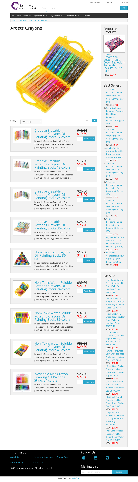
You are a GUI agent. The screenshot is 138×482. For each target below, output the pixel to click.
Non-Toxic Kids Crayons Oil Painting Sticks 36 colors (52, 255)
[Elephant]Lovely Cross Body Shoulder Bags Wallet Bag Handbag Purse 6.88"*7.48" (115, 320)
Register (97, 2)
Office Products (22, 16)
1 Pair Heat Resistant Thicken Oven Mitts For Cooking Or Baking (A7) (114, 169)
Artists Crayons (41, 20)
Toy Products (55, 16)
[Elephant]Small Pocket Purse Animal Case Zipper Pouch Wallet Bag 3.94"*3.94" (115, 418)
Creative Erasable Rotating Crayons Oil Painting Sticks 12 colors (52, 133)
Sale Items (86, 16)
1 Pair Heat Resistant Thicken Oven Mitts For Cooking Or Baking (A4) (114, 95)
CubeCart (76, 478)
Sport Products (39, 16)
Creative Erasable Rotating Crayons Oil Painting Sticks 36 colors (52, 224)
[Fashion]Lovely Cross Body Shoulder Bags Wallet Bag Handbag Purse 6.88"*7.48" (115, 338)
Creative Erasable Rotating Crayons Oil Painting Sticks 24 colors (52, 194)
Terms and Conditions (43, 457)
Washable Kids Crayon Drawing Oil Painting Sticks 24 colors (51, 377)
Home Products (71, 16)
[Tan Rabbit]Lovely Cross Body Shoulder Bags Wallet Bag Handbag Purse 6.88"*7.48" (115, 286)
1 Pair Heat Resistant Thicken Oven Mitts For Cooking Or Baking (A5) (114, 225)
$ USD (109, 2)
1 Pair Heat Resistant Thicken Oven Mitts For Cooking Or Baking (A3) (114, 188)
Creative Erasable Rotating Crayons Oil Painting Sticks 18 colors (52, 164)
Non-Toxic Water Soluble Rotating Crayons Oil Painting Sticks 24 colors (53, 285)
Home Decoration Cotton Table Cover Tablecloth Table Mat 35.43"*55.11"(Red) (114, 62)
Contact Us (38, 462)
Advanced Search (45, 12)
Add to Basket (89, 139)
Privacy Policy (63, 457)
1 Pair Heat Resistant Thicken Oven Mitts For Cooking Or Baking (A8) (114, 206)
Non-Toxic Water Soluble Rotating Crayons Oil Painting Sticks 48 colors (53, 346)
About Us (14, 457)
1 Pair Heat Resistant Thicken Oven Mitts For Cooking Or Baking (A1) (114, 135)
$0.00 (125, 2)
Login (91, 2)
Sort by (13, 121)
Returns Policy (16, 462)
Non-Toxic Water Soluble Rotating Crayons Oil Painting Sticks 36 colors (53, 316)
